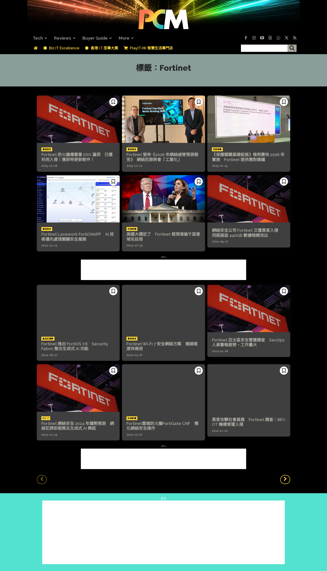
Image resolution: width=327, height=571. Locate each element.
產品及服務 (47, 339)
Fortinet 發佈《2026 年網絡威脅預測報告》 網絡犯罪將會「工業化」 (162, 157)
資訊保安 (46, 149)
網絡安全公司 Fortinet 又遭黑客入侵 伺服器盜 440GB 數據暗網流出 (247, 233)
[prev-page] (42, 479)
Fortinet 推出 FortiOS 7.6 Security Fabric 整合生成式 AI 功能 (74, 346)
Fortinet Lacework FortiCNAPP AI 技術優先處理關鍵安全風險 (77, 237)
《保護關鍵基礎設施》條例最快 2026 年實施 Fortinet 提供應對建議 (248, 157)
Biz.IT (45, 418)
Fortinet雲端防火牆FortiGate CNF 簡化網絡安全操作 (162, 426)
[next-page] (285, 479)
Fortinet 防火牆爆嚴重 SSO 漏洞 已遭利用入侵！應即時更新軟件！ (77, 157)
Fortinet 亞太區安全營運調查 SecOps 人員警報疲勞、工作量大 (248, 342)
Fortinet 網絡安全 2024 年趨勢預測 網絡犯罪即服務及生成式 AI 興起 (77, 426)
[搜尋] (292, 48)
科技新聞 (217, 149)
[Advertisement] (163, 270)
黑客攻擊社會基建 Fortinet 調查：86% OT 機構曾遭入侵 (248, 422)
